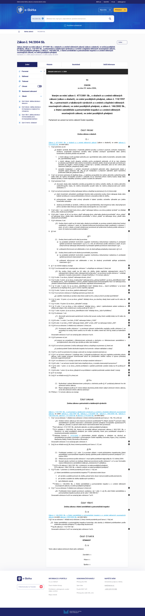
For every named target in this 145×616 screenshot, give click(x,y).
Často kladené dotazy (55, 585)
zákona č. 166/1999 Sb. (70, 414)
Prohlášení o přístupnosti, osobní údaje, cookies (59, 590)
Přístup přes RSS (82, 582)
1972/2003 (74, 435)
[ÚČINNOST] (30, 122)
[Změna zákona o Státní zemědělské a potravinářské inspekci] (30, 117)
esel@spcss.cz (109, 585)
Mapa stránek (53, 595)
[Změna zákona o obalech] (30, 102)
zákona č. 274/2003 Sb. (85, 415)
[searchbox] (76, 18)
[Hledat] (110, 18)
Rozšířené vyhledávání (73, 25)
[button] (27, 64)
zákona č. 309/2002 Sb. (68, 517)
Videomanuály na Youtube (30, 586)
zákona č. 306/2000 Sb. (109, 414)
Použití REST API (82, 589)
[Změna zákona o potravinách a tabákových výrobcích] (30, 109)
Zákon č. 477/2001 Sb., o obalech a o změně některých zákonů (73, 142)
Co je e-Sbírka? (53, 582)
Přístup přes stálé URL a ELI (85, 593)
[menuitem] (105, 10)
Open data (80, 585)
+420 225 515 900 (111, 589)
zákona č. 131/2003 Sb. (67, 415)
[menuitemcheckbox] (30, 86)
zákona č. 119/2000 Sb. (89, 414)
